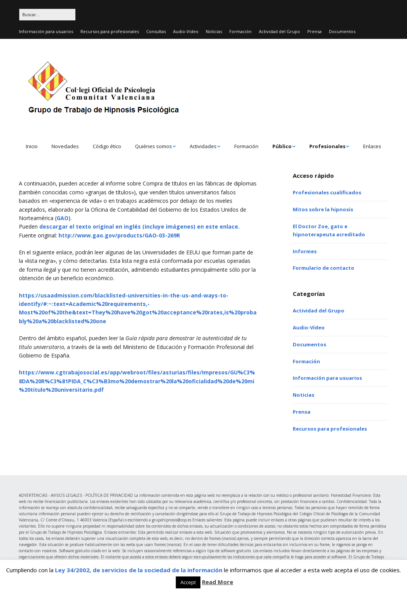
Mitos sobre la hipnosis (323, 209)
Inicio (32, 146)
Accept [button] (188, 582)
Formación (240, 31)
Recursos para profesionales (109, 31)
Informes (305, 251)
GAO (62, 218)
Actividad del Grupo (279, 31)
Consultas (156, 31)
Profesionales (327, 146)
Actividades (203, 146)
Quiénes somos (153, 146)
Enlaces (372, 146)
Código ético (107, 146)
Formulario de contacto (323, 267)
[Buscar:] (47, 14)
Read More (217, 582)
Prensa (314, 31)
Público (282, 146)
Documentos (342, 31)
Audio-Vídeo (185, 31)
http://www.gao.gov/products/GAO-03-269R (118, 235)
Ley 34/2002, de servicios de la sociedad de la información (138, 570)
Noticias (214, 31)
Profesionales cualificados (327, 192)
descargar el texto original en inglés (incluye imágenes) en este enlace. (139, 226)
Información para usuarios (46, 31)
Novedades (65, 146)
